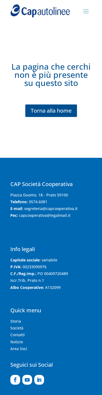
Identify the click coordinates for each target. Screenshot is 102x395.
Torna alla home (51, 110)
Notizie (16, 341)
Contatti (17, 334)
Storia (15, 321)
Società (16, 328)
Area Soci (18, 348)
